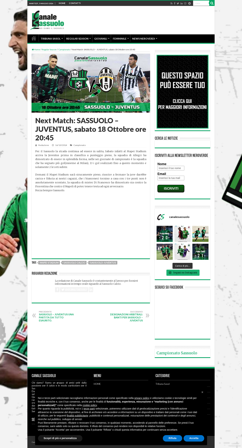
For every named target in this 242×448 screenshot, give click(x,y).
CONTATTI (75, 3)
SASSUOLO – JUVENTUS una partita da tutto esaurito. (57, 316)
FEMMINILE (119, 38)
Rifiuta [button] (172, 438)
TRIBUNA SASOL (51, 38)
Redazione (43, 145)
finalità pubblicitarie (77, 415)
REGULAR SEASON (77, 38)
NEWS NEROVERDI (143, 38)
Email (161, 173)
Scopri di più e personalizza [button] (60, 438)
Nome (161, 164)
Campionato (64, 49)
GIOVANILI (100, 38)
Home (36, 49)
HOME (62, 3)
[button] (202, 392)
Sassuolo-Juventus (103, 262)
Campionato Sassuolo (177, 353)
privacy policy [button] (141, 398)
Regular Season (49, 49)
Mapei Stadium (49, 262)
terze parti (89, 408)
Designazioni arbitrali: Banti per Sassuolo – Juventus (124, 316)
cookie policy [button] (90, 405)
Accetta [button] (193, 438)
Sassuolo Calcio (74, 262)
